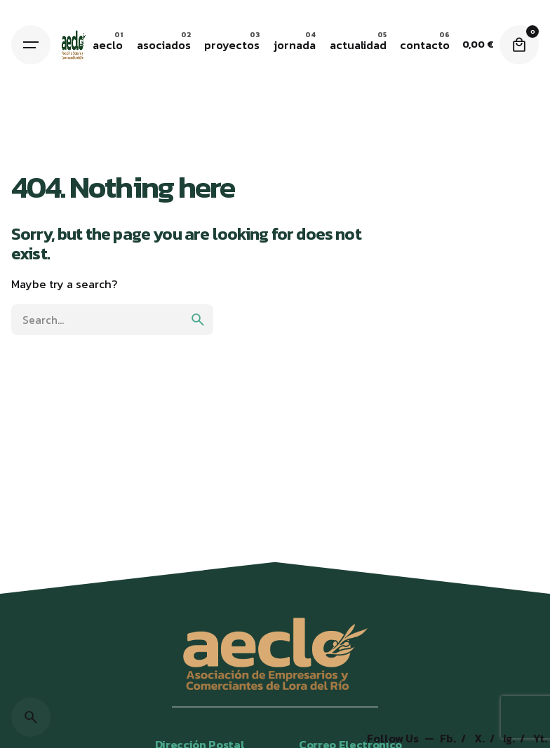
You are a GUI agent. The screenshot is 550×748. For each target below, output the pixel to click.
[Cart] (519, 44)
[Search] (31, 717)
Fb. (449, 738)
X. (480, 738)
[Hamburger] (31, 44)
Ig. (510, 738)
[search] (197, 319)
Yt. (540, 738)
